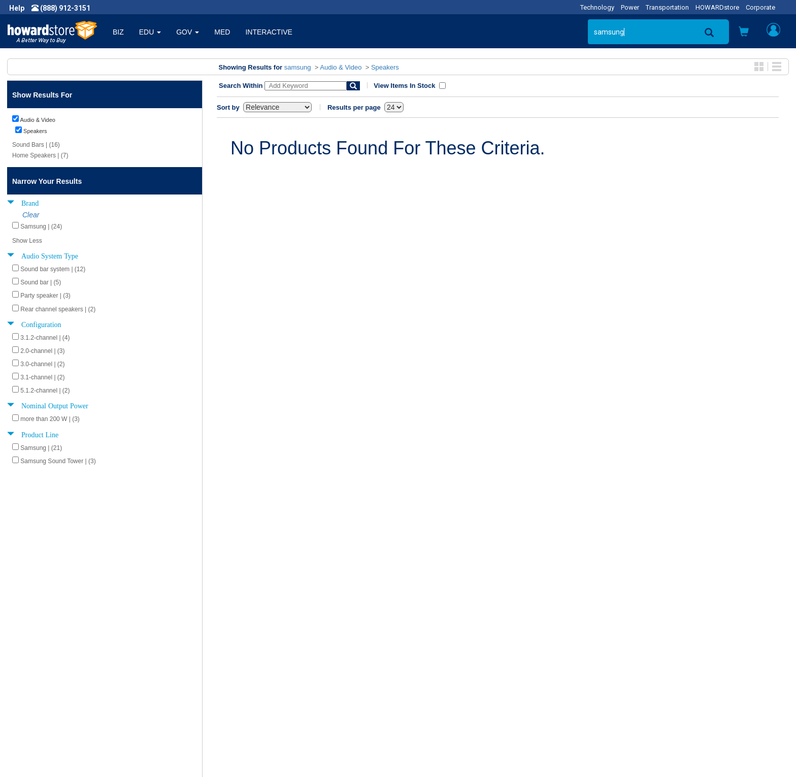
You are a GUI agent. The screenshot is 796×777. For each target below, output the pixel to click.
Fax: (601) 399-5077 (633, 678)
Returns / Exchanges (439, 678)
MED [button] (222, 32)
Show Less (27, 240)
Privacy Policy (37, 678)
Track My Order (430, 668)
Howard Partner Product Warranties (268, 678)
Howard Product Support (250, 648)
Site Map (420, 689)
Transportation (667, 7)
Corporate (760, 7)
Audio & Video (340, 67)
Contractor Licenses (48, 699)
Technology (597, 7)
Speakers (385, 67)
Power (630, 7)
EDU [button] (150, 32)
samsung (297, 67)
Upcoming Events (239, 689)
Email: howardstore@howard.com (655, 689)
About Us (30, 648)
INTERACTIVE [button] (268, 32)
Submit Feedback (239, 658)
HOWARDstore (717, 7)
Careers (28, 668)
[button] (743, 32)
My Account (425, 658)
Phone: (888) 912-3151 (637, 668)
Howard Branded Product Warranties (269, 668)
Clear (30, 215)
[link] (631, 751)
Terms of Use (37, 689)
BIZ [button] (118, 32)
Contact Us (423, 648)
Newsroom (33, 658)
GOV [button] (187, 32)
